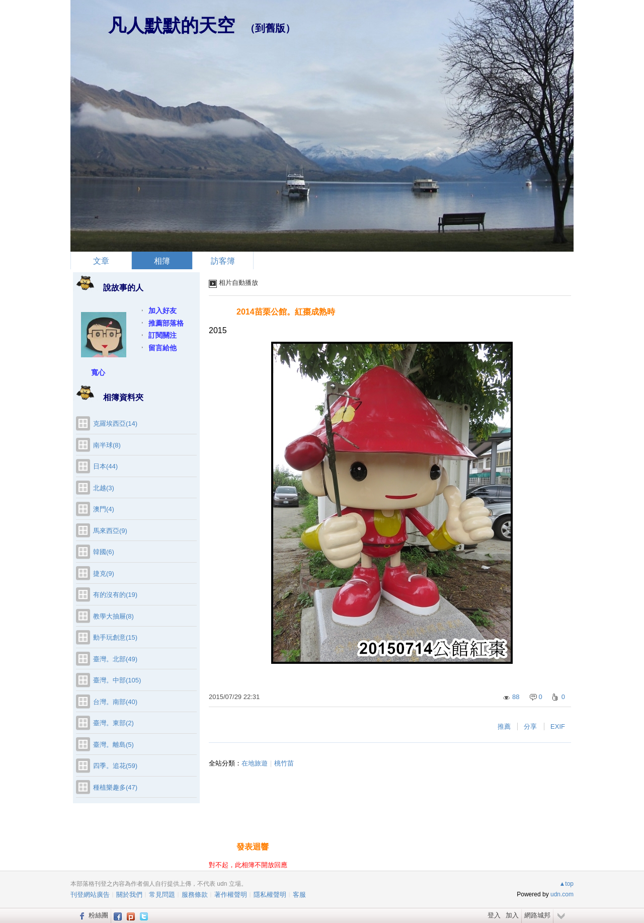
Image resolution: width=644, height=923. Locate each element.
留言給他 (162, 348)
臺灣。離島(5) (113, 744)
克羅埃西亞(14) (115, 423)
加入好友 (162, 310)
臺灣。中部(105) (117, 680)
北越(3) (103, 488)
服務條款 (195, 894)
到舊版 (270, 28)
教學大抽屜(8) (113, 616)
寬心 (98, 372)
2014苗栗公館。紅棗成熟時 (285, 311)
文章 (101, 261)
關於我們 (129, 894)
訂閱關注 (162, 335)
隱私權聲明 (270, 894)
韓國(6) (103, 552)
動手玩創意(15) (115, 637)
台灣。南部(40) (115, 702)
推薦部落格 (166, 323)
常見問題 (162, 894)
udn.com (562, 894)
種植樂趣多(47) (115, 787)
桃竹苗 (284, 763)
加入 (512, 915)
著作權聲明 (230, 894)
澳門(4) (103, 509)
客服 (299, 894)
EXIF (557, 726)
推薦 (504, 726)
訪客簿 (223, 261)
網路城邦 (537, 915)
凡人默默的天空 (171, 25)
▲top (566, 883)
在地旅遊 (255, 763)
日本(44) (105, 466)
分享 (530, 726)
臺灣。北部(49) (115, 659)
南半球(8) (107, 445)
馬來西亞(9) (110, 530)
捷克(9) (103, 573)
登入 (494, 915)
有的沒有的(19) (115, 594)
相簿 (162, 261)
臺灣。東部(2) (113, 723)
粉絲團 (98, 915)
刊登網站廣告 (90, 894)
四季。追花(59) (115, 766)
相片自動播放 (238, 282)
